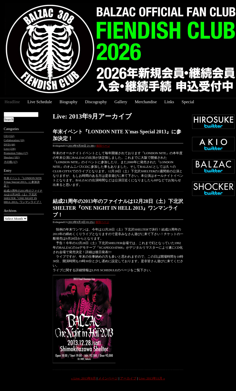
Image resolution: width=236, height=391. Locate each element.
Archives (10, 211)
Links (169, 101)
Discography (96, 101)
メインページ (108, 378)
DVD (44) (9, 144)
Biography (69, 101)
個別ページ (103, 145)
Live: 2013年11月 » (152, 378)
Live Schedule (39, 101)
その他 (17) (10, 161)
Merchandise (146, 101)
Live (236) (10, 148)
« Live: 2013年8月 (83, 378)
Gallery (120, 101)
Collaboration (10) (14, 140)
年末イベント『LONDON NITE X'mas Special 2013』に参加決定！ (23, 182)
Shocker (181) (12, 157)
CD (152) (9, 135)
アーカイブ (128, 378)
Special (188, 101)
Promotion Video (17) (16, 152)
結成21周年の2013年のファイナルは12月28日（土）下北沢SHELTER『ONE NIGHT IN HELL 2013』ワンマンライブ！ (118, 207)
